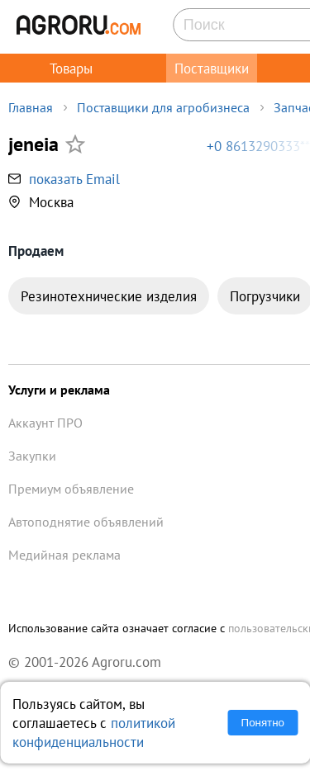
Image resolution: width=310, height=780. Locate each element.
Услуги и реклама (59, 389)
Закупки (32, 455)
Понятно (262, 722)
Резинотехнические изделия (109, 295)
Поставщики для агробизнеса (163, 107)
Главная (30, 107)
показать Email (74, 178)
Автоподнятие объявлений (86, 521)
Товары (71, 68)
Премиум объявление (71, 488)
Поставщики (211, 68)
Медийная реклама (64, 554)
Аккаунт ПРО (45, 422)
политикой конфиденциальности (93, 732)
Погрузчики (265, 295)
